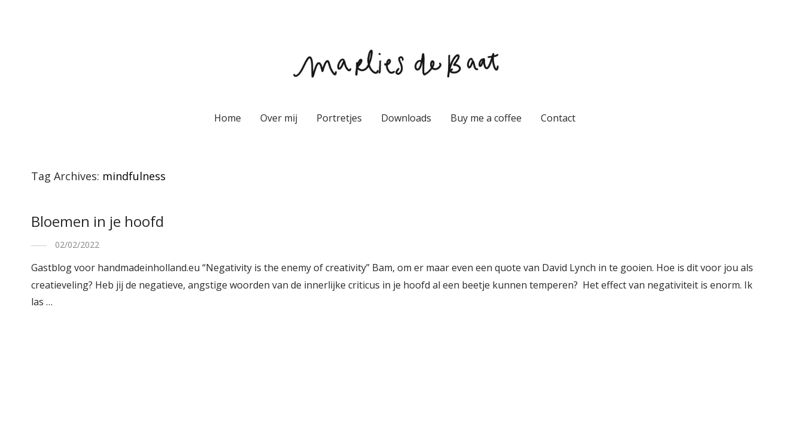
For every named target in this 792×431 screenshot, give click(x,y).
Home (227, 118)
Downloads (406, 118)
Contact (558, 118)
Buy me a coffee (486, 118)
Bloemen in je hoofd (97, 221)
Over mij (278, 118)
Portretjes (339, 118)
